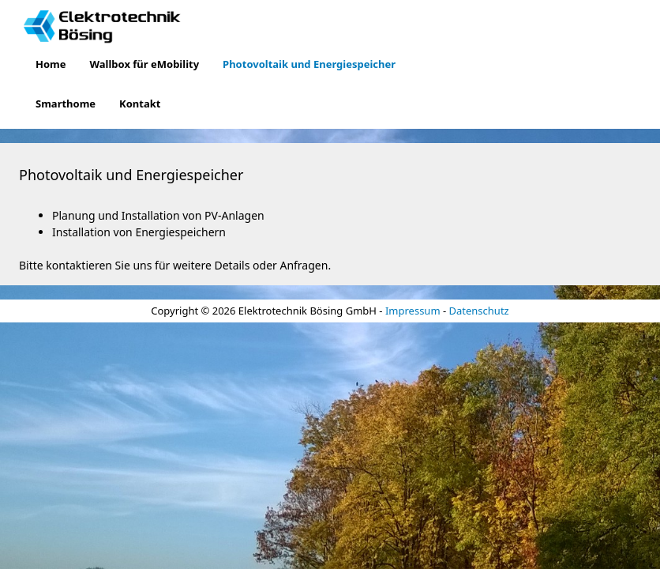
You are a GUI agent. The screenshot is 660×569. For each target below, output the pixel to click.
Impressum (413, 310)
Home (51, 64)
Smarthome (66, 103)
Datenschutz (479, 310)
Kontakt (139, 103)
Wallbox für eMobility (145, 64)
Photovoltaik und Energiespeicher (309, 64)
